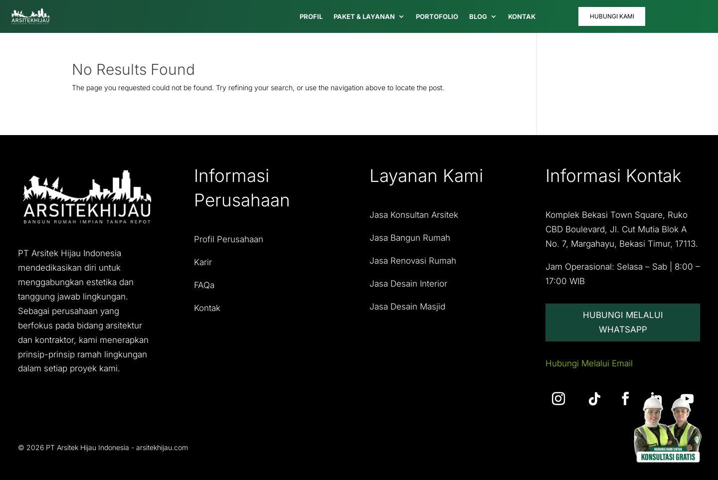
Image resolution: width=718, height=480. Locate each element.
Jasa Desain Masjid (407, 307)
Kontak (207, 308)
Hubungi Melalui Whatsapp (623, 322)
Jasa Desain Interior (408, 284)
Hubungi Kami (612, 16)
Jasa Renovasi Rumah (412, 261)
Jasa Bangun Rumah (409, 238)
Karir (203, 262)
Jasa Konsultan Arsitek (413, 215)
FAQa (204, 285)
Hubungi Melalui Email (589, 364)
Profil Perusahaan (228, 239)
